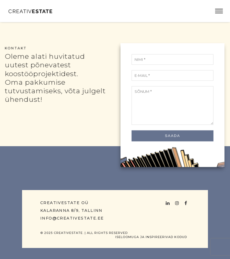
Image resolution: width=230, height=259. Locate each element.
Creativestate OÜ (64, 202)
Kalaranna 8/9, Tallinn (71, 210)
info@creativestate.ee (72, 218)
